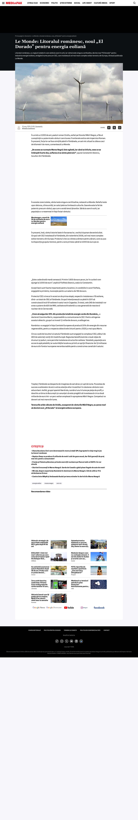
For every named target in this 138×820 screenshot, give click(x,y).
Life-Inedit (87, 3)
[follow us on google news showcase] (53, 608)
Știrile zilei (32, 3)
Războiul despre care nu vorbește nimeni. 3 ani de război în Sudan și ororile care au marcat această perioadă (80, 556)
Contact (107, 630)
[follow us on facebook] (99, 608)
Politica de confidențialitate (90, 630)
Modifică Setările (69, 635)
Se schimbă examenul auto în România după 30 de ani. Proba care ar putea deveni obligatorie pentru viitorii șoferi (40, 570)
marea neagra (49, 483)
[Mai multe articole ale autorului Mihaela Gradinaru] (19, 127)
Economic (44, 3)
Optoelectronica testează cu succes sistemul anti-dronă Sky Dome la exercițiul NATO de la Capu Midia (80, 543)
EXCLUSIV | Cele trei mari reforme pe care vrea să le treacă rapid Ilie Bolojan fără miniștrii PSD (40, 556)
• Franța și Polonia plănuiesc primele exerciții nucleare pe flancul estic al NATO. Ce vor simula (66, 463)
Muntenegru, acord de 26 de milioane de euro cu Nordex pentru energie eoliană (40, 220)
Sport (112, 3)
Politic (54, 3)
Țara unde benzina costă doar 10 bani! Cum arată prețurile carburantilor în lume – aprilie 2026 (40, 583)
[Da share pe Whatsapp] (119, 127)
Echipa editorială (34, 630)
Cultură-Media (100, 3)
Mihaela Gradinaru (28, 128)
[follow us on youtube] (69, 608)
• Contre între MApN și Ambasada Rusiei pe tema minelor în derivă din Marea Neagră (65, 476)
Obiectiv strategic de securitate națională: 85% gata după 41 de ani (39, 543)
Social (77, 3)
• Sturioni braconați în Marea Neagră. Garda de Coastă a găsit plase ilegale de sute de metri (68, 468)
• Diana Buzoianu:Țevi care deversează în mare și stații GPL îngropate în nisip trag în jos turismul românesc (66, 452)
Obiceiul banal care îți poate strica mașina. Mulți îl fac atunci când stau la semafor (40, 597)
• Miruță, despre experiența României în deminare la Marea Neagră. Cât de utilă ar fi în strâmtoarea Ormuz (66, 472)
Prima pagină (19, 36)
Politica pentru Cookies (52, 630)
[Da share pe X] (114, 127)
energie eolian (36, 483)
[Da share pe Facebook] (109, 127)
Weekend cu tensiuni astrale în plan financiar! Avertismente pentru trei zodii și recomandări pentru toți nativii (79, 583)
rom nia (58, 483)
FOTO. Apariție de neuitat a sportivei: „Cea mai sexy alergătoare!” (78, 570)
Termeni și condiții (70, 630)
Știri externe (66, 3)
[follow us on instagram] (84, 608)
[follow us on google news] (38, 608)
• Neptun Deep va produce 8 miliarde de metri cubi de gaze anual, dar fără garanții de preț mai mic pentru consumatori (67, 457)
